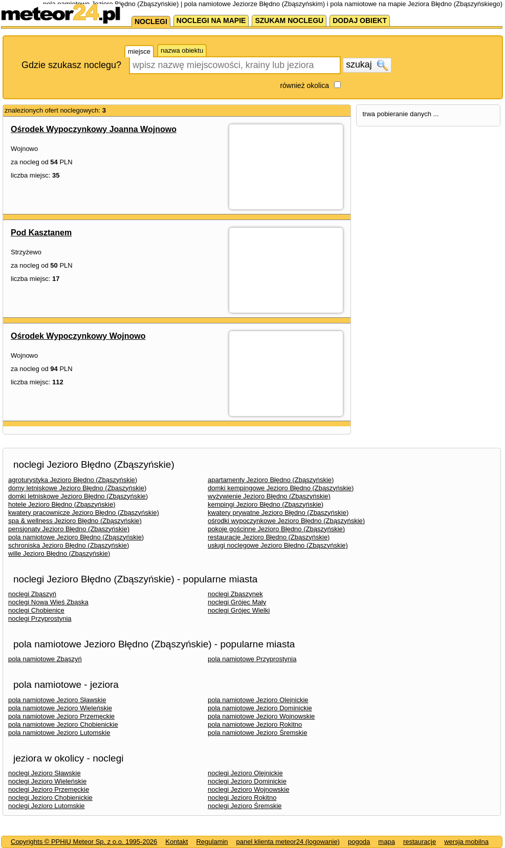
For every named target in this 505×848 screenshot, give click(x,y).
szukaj (367, 65)
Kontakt (176, 841)
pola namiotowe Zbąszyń (45, 659)
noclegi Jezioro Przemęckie (48, 789)
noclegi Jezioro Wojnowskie (248, 789)
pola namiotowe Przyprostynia (252, 659)
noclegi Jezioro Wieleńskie (47, 781)
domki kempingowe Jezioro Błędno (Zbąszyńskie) (281, 488)
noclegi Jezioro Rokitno (242, 797)
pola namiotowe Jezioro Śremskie (257, 732)
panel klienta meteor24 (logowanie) (288, 841)
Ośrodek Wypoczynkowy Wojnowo (78, 336)
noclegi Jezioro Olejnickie (245, 773)
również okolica (304, 85)
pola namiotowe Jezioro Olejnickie (258, 700)
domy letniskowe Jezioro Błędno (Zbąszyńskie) (77, 488)
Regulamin (212, 841)
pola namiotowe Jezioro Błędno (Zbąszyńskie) (76, 537)
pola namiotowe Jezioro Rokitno (255, 724)
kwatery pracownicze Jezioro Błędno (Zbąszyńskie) (83, 512)
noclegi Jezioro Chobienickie (50, 797)
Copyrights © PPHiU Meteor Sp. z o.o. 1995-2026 (84, 841)
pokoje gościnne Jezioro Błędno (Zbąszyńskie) (276, 529)
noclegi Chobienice (36, 610)
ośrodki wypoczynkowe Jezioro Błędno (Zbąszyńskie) (286, 521)
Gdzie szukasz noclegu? (71, 65)
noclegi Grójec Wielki (239, 610)
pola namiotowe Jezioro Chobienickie (63, 724)
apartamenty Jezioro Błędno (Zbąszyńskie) (271, 480)
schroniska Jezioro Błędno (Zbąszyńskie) (68, 545)
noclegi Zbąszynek (235, 594)
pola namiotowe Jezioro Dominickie (260, 708)
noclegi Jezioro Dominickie (247, 781)
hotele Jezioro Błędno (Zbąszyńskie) (62, 504)
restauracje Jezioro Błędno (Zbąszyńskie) (269, 537)
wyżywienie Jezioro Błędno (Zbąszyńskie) (269, 496)
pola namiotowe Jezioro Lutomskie (59, 732)
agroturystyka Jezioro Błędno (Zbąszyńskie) (72, 480)
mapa (386, 841)
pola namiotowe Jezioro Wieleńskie (60, 708)
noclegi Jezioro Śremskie (245, 806)
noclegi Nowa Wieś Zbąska (48, 602)
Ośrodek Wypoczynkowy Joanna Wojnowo (94, 129)
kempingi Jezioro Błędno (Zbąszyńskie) (265, 504)
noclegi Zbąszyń (32, 594)
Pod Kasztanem (41, 232)
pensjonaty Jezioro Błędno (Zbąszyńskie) (68, 529)
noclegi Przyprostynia (40, 618)
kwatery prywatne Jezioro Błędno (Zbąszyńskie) (278, 512)
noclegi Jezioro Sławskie (44, 773)
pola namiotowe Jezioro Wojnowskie (261, 716)
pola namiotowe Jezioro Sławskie (57, 700)
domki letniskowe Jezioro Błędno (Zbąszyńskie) (78, 496)
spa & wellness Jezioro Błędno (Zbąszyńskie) (75, 521)
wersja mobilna (466, 841)
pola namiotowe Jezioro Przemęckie (61, 716)
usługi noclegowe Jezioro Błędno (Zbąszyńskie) (278, 545)
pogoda (359, 841)
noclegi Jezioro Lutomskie (46, 806)
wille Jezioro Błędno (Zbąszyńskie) (59, 553)
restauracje (419, 841)
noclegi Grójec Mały (237, 602)
